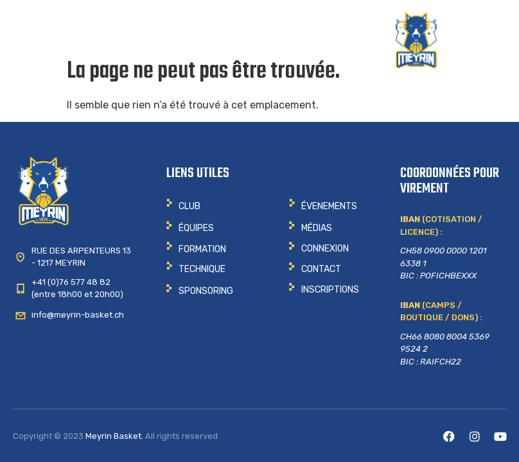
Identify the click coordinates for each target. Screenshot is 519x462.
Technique (202, 269)
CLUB (189, 206)
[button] (219, 206)
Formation (202, 249)
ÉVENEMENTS (329, 206)
